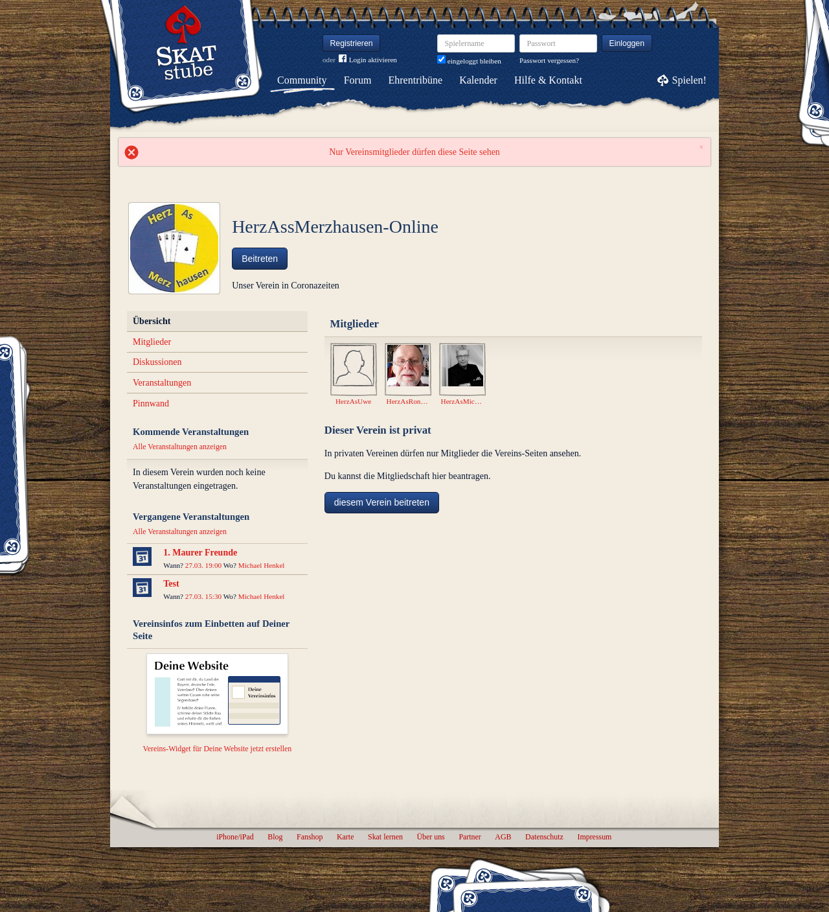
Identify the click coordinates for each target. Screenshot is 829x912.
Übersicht (151, 321)
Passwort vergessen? (549, 60)
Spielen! (689, 80)
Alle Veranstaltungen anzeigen (180, 446)
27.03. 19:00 (203, 565)
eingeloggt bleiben (469, 61)
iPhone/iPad (234, 836)
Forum (358, 80)
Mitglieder (152, 342)
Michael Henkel (261, 565)
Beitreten (260, 258)
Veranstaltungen (162, 383)
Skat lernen (385, 836)
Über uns (430, 836)
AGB (503, 836)
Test (171, 584)
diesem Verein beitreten (381, 502)
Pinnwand (151, 403)
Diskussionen (157, 362)
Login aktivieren (368, 59)
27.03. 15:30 (203, 596)
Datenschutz (544, 836)
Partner (470, 836)
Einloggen (627, 43)
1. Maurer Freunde (200, 552)
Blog (274, 836)
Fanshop (310, 836)
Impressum (594, 836)
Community (301, 80)
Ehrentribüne (416, 80)
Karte (345, 836)
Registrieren (351, 43)
